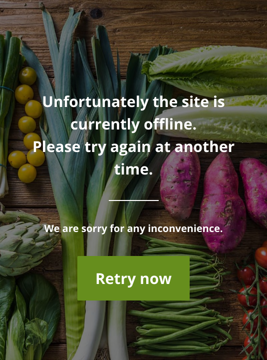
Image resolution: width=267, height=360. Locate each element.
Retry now (133, 278)
